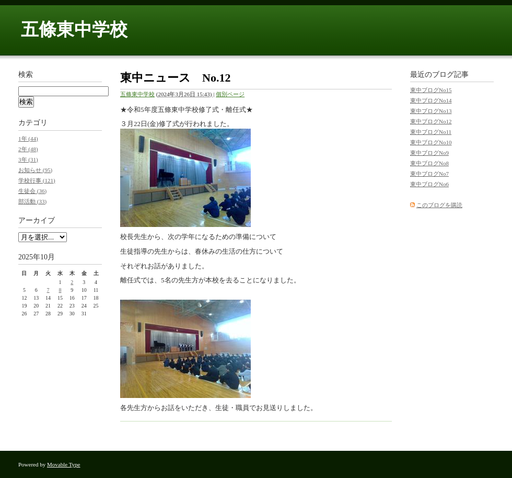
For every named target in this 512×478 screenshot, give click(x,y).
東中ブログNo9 (429, 153)
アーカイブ (36, 220)
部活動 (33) (32, 201)
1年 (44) (28, 138)
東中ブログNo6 (429, 184)
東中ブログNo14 (430, 100)
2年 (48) (28, 149)
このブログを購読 (439, 205)
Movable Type (63, 464)
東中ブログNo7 (429, 173)
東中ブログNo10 (430, 142)
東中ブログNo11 (430, 132)
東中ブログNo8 (429, 163)
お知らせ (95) (35, 170)
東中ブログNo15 (430, 90)
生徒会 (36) (32, 191)
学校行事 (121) (36, 180)
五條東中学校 (74, 29)
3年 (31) (28, 159)
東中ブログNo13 (430, 111)
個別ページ (230, 94)
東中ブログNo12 (430, 121)
